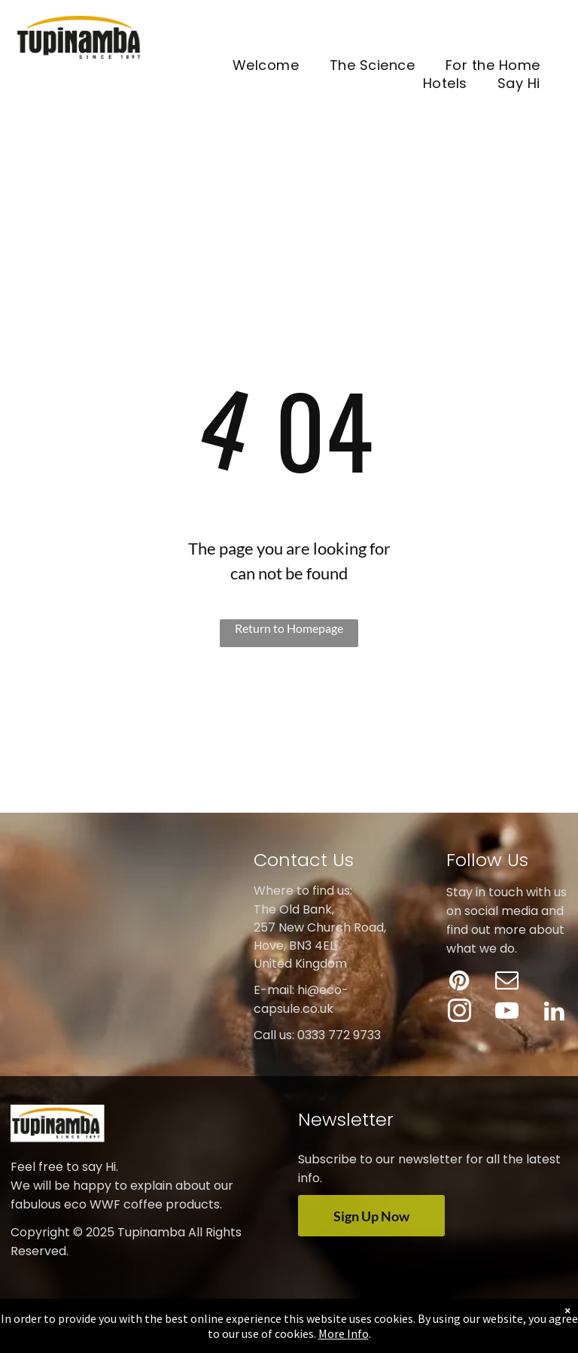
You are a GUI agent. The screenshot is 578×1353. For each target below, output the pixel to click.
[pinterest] (459, 982)
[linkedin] (554, 1013)
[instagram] (459, 1013)
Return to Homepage (289, 628)
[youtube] (507, 1013)
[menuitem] (266, 65)
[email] (507, 982)
